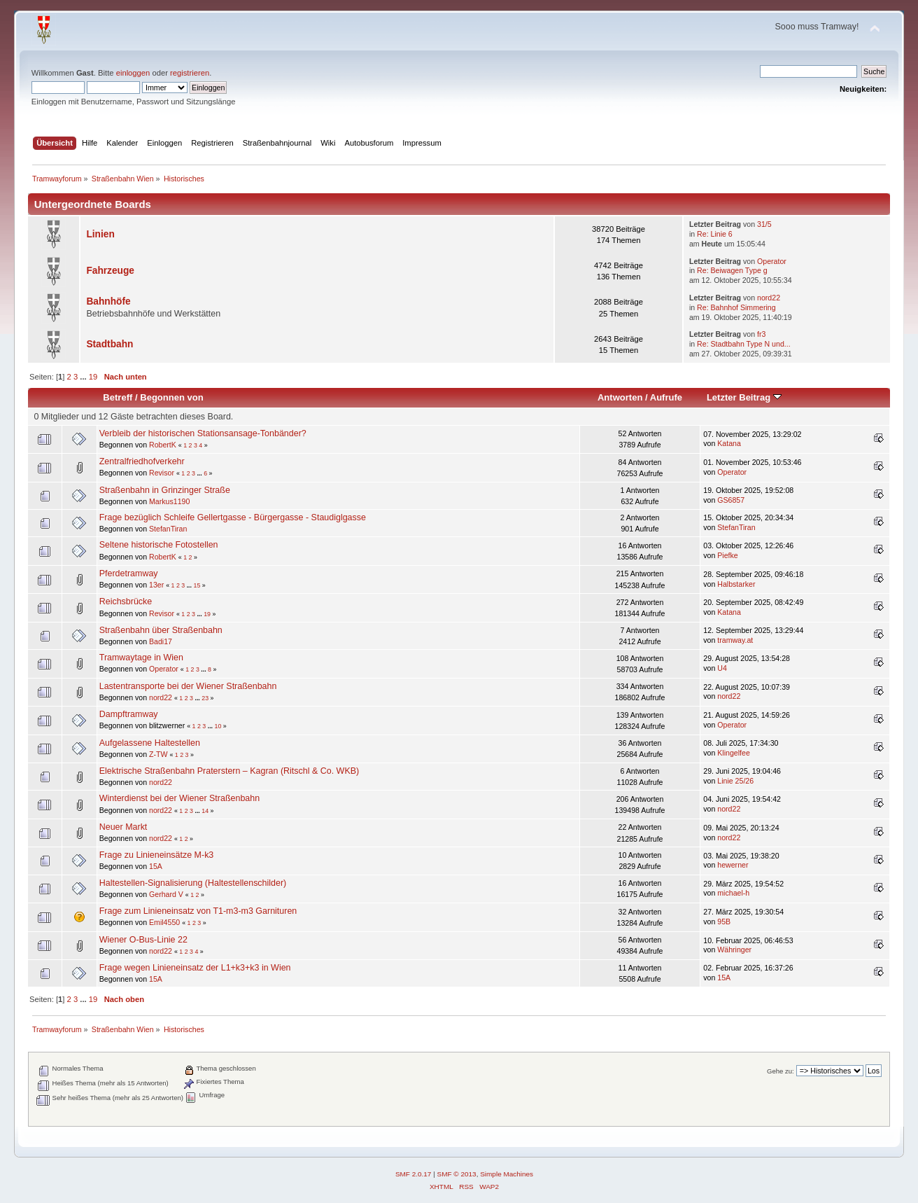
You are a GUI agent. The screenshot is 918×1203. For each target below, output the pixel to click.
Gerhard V (166, 894)
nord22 (768, 297)
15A (155, 866)
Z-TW (158, 754)
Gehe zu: (780, 1071)
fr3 (761, 334)
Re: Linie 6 (715, 234)
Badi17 (160, 641)
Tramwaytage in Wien (141, 657)
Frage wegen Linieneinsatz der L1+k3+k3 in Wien (195, 968)
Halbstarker (736, 584)
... (84, 377)
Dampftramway (128, 714)
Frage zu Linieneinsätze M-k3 (156, 855)
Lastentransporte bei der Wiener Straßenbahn (188, 686)
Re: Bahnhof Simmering (736, 307)
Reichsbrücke (126, 601)
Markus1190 (169, 501)
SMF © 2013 (456, 1174)
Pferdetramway (128, 573)
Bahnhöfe (108, 301)
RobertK (162, 444)
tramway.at (735, 640)
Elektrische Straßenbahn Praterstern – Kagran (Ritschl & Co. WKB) (229, 771)
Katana (729, 443)
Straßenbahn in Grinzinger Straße (164, 490)
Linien (100, 234)
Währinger (734, 949)
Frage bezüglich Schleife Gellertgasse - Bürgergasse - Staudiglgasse (232, 517)
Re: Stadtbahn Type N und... (744, 344)
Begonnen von (172, 397)
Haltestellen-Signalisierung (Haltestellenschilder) (193, 883)
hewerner (732, 865)
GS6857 (730, 500)
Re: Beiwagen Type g (732, 270)
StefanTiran (168, 528)
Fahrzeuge (110, 270)
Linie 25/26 (735, 781)
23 (205, 698)
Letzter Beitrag (744, 397)
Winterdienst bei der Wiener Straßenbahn (179, 798)
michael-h (733, 893)
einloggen (133, 73)
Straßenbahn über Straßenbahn (161, 630)
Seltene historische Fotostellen (158, 545)
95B (723, 921)
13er (156, 584)
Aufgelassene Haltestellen (149, 743)
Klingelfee (733, 753)
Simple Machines (506, 1174)
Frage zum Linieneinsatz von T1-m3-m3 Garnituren (198, 911)
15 (196, 585)
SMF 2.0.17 (413, 1174)
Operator (771, 261)
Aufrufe (666, 397)
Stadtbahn (109, 344)
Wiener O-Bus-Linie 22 (143, 940)
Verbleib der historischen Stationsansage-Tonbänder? (202, 433)
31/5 (764, 224)
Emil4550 (164, 922)
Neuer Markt (123, 827)
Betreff (117, 397)
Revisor (161, 472)
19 (93, 377)
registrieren (189, 73)
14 (205, 810)
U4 (722, 668)
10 (218, 726)
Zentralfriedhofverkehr (142, 461)
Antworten (620, 397)
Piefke (727, 555)
